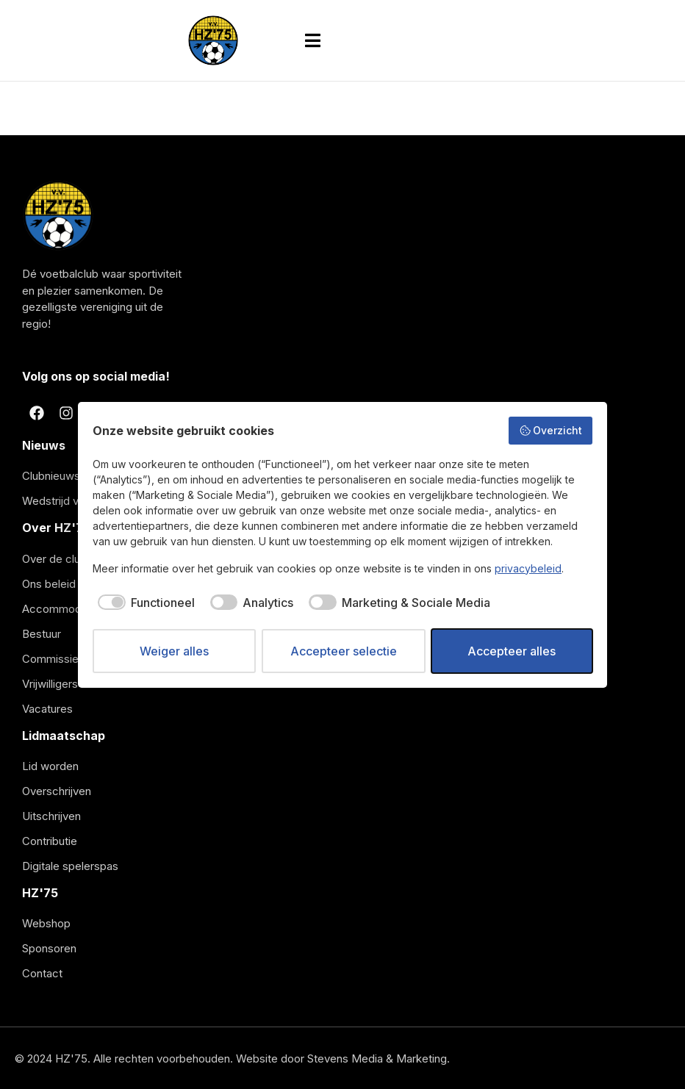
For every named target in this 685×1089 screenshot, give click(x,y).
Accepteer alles (511, 651)
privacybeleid (528, 568)
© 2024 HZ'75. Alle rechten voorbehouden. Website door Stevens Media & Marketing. (232, 1058)
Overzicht (551, 430)
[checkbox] (144, 602)
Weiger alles (174, 651)
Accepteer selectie (343, 651)
